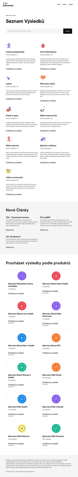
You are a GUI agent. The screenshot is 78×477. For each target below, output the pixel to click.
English (71, 4)
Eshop (64, 4)
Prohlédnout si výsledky (16, 293)
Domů (59, 4)
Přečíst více (10, 230)
